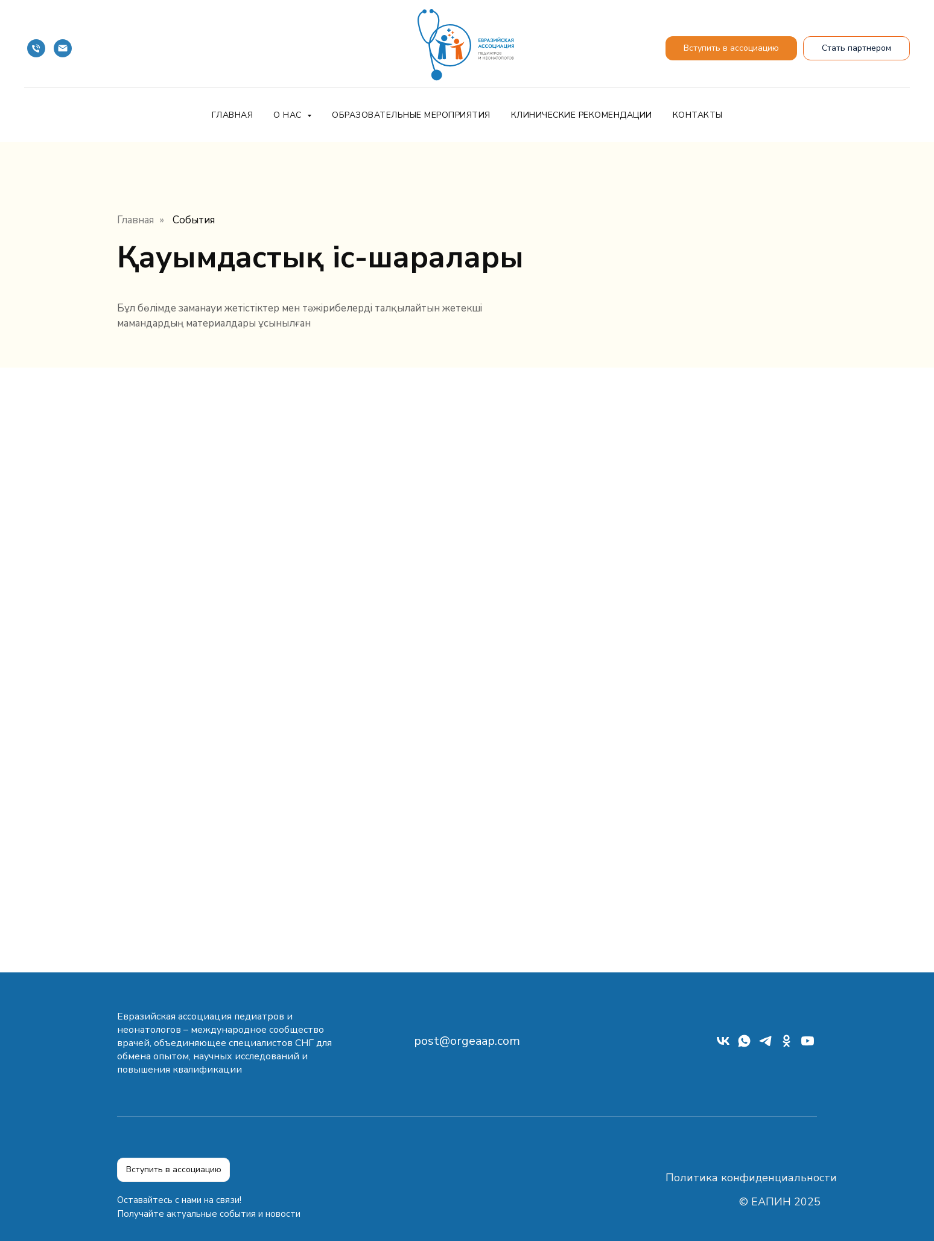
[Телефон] (36, 48)
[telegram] (765, 1045)
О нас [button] (288, 115)
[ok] (786, 1045)
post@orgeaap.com (467, 1041)
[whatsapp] (744, 1045)
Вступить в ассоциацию (173, 1169)
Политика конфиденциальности (751, 1177)
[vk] (723, 1045)
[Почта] (63, 48)
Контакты (698, 115)
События (194, 220)
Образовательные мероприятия (411, 115)
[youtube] (807, 1045)
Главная (232, 115)
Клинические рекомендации (581, 115)
